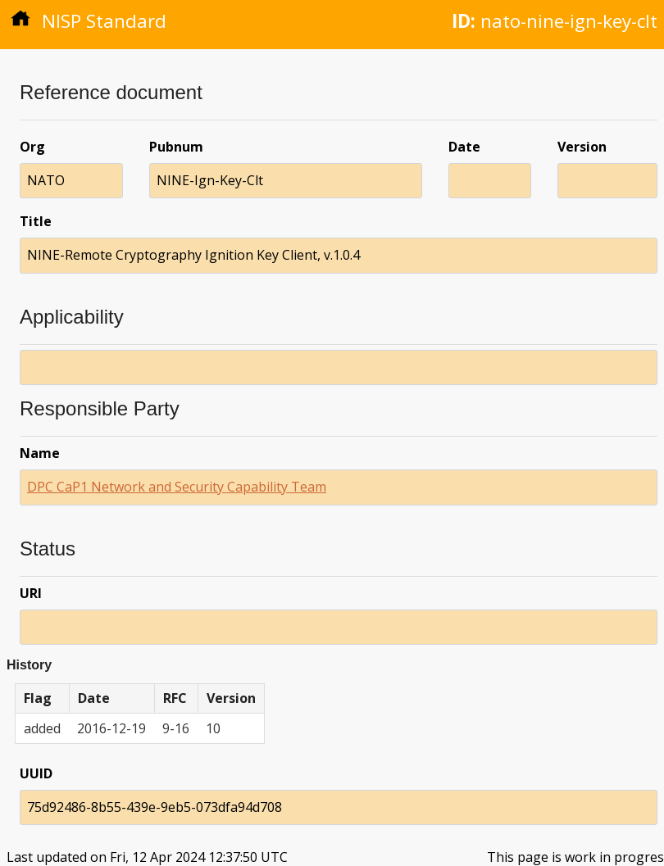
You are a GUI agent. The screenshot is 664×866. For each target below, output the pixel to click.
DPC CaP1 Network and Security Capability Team (176, 487)
